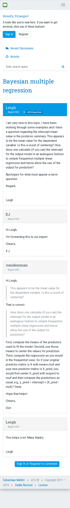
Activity (12, 56)
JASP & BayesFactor (34, 112)
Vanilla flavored (23, 485)
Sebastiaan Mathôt (14, 480)
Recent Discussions (19, 48)
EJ (8, 214)
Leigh (11, 107)
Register (24, 34)
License (43, 485)
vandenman (17, 265)
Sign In (9, 34)
